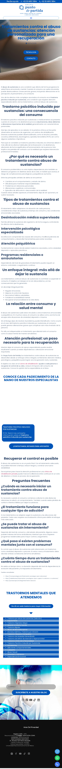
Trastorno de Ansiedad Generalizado (21, 636)
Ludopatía (11, 650)
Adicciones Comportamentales (19, 648)
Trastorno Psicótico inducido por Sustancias (23, 643)
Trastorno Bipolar (13, 627)
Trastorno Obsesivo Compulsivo (19, 634)
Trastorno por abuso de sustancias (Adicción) (24, 618)
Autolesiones (12, 645)
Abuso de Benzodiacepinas (17, 630)
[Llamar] (57, 764)
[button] (31, 18)
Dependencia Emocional (16, 656)
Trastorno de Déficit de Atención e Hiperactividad (25, 639)
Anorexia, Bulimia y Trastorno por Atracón (22, 632)
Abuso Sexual (12, 652)
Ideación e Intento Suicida (17, 625)
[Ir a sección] (57, 751)
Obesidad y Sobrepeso (15, 654)
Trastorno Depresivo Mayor (17, 623)
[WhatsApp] (57, 757)
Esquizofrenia (12, 621)
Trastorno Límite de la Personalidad (20, 641)
